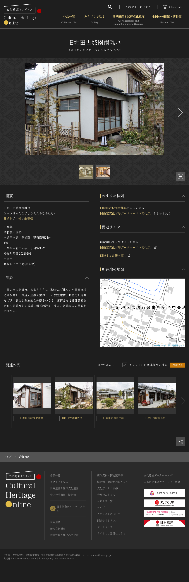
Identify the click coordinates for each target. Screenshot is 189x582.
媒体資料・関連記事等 (110, 475)
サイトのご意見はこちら (111, 533)
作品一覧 (69, 20)
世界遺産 (55, 522)
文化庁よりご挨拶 (107, 488)
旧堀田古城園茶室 (71, 418)
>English (172, 7)
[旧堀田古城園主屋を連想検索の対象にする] (99, 418)
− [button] (105, 289)
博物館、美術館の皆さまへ (112, 482)
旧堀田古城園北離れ (31, 418)
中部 (18, 218)
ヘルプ (101, 507)
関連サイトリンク (107, 520)
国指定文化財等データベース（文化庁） (126, 213)
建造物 (8, 218)
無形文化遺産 (58, 528)
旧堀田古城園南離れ (113, 208)
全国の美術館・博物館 (167, 20)
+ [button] (105, 283)
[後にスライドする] (179, 112)
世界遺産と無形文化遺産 (128, 20)
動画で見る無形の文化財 (64, 535)
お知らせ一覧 (105, 501)
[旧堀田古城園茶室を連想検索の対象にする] (57, 418)
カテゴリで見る (94, 20)
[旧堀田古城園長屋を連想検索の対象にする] (140, 418)
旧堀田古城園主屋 (113, 418)
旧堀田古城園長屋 (155, 418)
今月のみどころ (106, 495)
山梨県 (28, 218)
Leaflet (157, 345)
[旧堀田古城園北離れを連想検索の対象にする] (15, 418)
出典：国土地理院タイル (173, 345)
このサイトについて (138, 7)
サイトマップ (105, 527)
